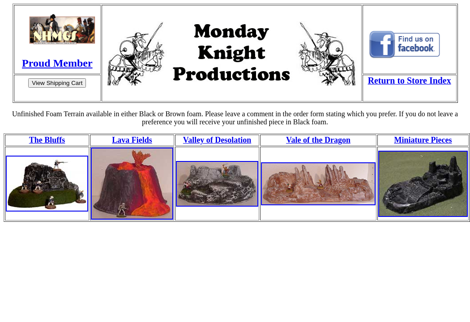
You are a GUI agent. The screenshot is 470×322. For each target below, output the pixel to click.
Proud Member (57, 63)
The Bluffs (47, 140)
